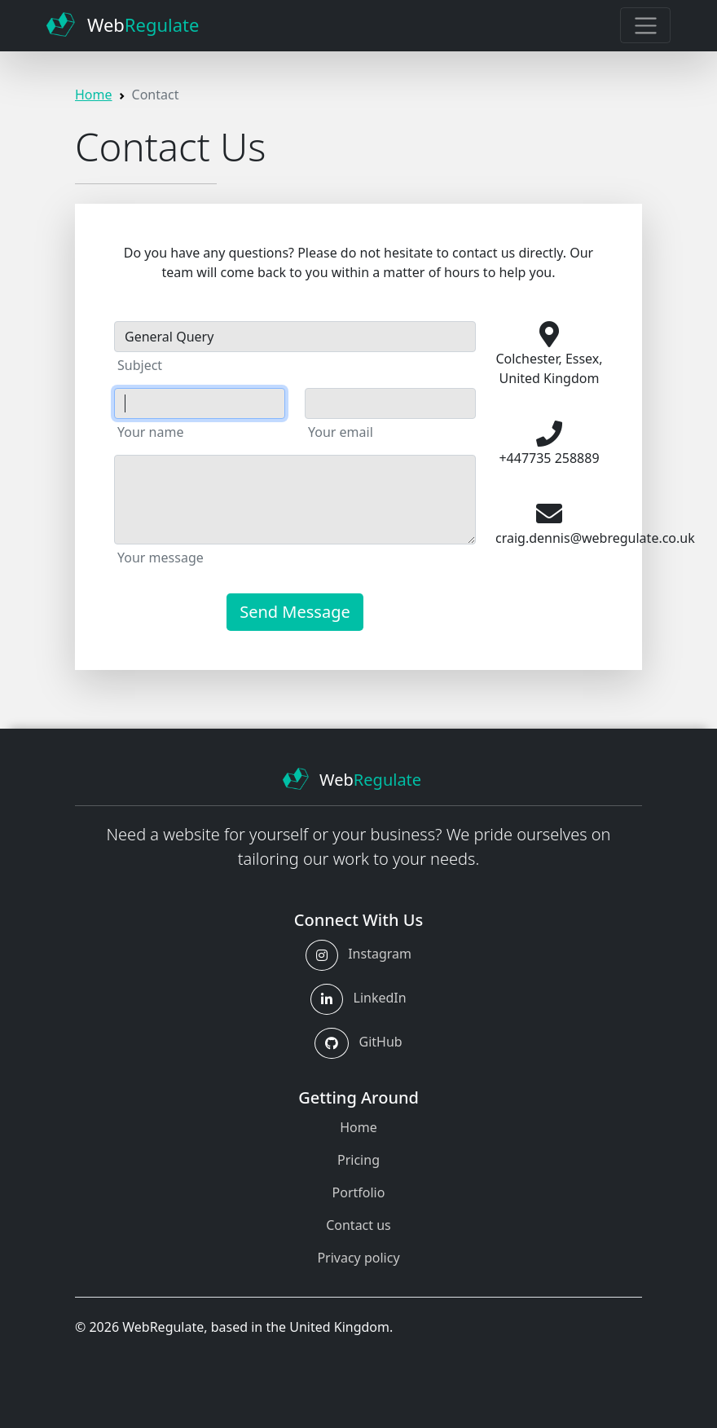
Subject (139, 365)
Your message (160, 557)
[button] (322, 955)
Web (122, 24)
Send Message (295, 612)
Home (93, 95)
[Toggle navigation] (645, 25)
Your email (340, 432)
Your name (150, 432)
